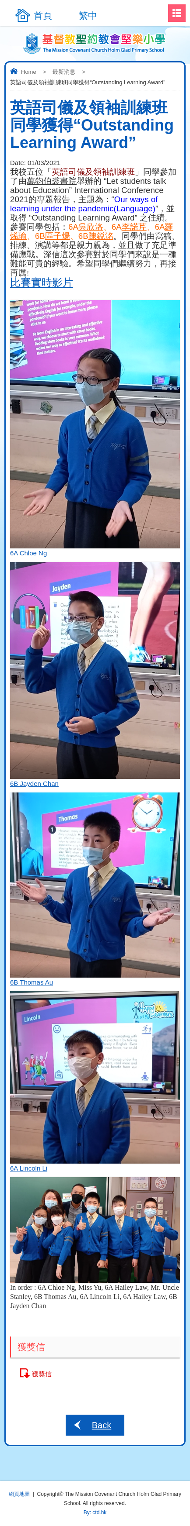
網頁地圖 (19, 1494)
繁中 (88, 15)
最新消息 (64, 72)
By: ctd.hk (95, 1512)
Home (28, 72)
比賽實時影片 (41, 282)
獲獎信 (42, 1374)
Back (101, 1425)
